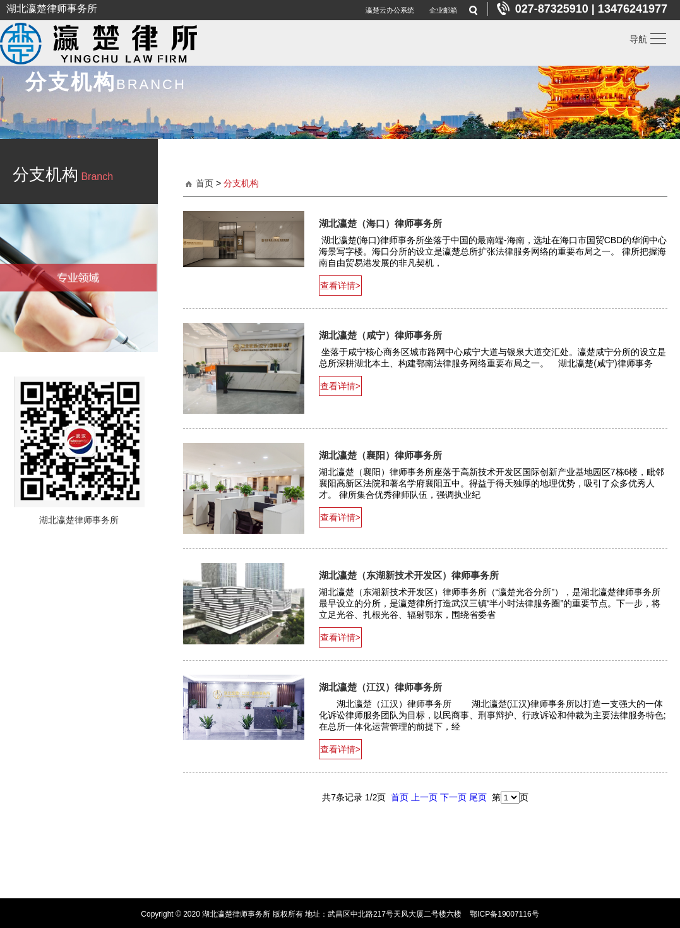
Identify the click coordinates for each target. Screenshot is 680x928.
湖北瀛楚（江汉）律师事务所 (380, 685)
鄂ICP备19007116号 (504, 912)
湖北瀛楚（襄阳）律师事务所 (380, 454)
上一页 (424, 795)
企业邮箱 (443, 10)
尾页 (478, 795)
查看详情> (340, 285)
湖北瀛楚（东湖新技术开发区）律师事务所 (409, 574)
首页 (204, 183)
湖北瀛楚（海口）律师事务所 (380, 223)
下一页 (453, 795)
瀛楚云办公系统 (390, 10)
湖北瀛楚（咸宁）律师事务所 (380, 334)
